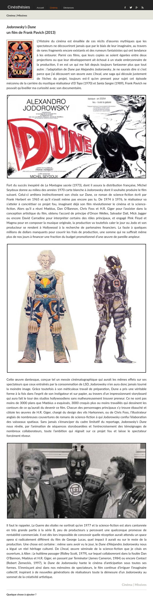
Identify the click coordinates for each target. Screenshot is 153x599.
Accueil (40, 8)
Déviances (69, 8)
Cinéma (53, 8)
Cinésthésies (19, 7)
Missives (22, 15)
